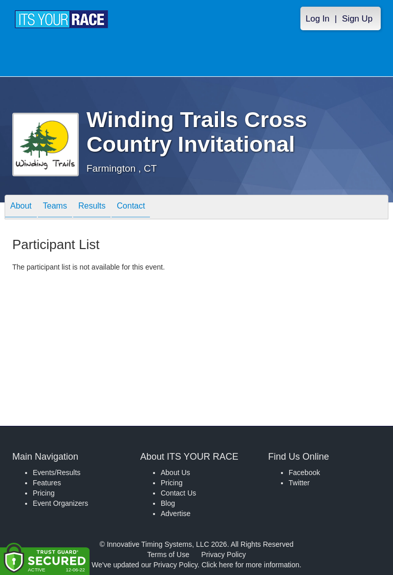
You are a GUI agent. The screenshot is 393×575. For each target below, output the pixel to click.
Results (91, 207)
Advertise (175, 513)
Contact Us (178, 493)
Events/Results (56, 472)
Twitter (299, 483)
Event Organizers (60, 503)
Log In (317, 19)
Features (47, 483)
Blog (168, 503)
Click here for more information (250, 565)
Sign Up (357, 19)
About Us (175, 472)
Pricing (44, 493)
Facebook (304, 472)
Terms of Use (168, 554)
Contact (131, 207)
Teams (55, 207)
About (21, 207)
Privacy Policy (223, 554)
